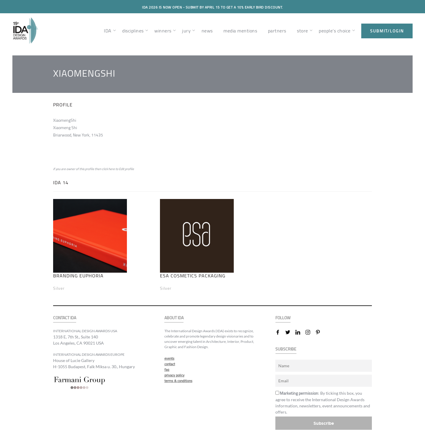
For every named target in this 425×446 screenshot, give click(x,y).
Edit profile (126, 169)
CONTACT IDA (64, 318)
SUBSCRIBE (285, 349)
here (111, 169)
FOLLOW (282, 318)
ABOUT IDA (174, 318)
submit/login (387, 31)
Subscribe (323, 423)
